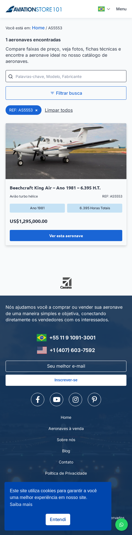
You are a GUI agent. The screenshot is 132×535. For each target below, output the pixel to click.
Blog (66, 450)
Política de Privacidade (66, 473)
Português (101, 9)
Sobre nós (66, 439)
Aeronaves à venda (66, 428)
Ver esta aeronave (66, 235)
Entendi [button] (58, 519)
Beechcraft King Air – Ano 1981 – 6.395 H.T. (55, 188)
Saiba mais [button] (21, 504)
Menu (121, 8)
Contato (66, 462)
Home (38, 27)
